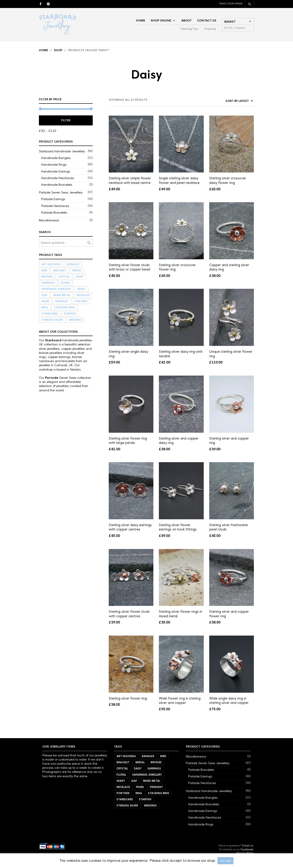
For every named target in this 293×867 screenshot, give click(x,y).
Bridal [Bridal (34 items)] (76, 270)
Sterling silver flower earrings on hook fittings (178, 527)
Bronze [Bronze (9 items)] (46, 276)
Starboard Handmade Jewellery (62, 151)
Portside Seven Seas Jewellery (61, 192)
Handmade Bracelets (56, 185)
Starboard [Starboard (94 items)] (49, 313)
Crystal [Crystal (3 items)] (64, 276)
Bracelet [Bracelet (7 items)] (59, 270)
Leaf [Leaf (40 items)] (44, 295)
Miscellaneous (49, 220)
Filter (66, 120)
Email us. (248, 845)
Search (89, 242)
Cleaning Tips (189, 29)
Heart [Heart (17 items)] (81, 289)
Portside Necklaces (55, 206)
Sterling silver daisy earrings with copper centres (130, 527)
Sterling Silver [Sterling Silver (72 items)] (52, 319)
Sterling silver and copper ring (229, 440)
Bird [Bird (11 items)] (44, 270)
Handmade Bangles (56, 158)
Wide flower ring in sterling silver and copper (180, 700)
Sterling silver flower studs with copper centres (129, 614)
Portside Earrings (53, 199)
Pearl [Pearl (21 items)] (45, 301)
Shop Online (161, 20)
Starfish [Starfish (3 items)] (70, 313)
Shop (58, 50)
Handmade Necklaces (57, 178)
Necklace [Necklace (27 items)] (83, 295)
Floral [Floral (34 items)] (65, 282)
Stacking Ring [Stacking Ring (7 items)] (64, 307)
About (186, 20)
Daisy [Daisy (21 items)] (80, 276)
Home (140, 20)
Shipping (210, 29)
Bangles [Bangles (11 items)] (73, 264)
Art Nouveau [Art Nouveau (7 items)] (51, 264)
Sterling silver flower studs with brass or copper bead (129, 267)
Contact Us (206, 20)
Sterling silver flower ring (128, 698)
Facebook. (247, 849)
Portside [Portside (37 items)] (80, 301)
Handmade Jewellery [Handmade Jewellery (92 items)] (56, 289)
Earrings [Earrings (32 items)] (48, 282)
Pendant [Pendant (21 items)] (61, 301)
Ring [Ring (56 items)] (44, 307)
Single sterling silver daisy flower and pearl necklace (179, 180)
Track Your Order (231, 3)
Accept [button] (225, 861)
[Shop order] (228, 101)
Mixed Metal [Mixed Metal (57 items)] (62, 295)
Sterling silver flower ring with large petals (128, 440)
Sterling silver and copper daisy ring (178, 440)
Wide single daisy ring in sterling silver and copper (229, 700)
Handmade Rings (53, 165)
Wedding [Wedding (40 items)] (75, 319)
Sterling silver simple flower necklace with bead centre (130, 180)
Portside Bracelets (54, 213)
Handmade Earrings (55, 171)
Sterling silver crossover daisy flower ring (227, 180)
